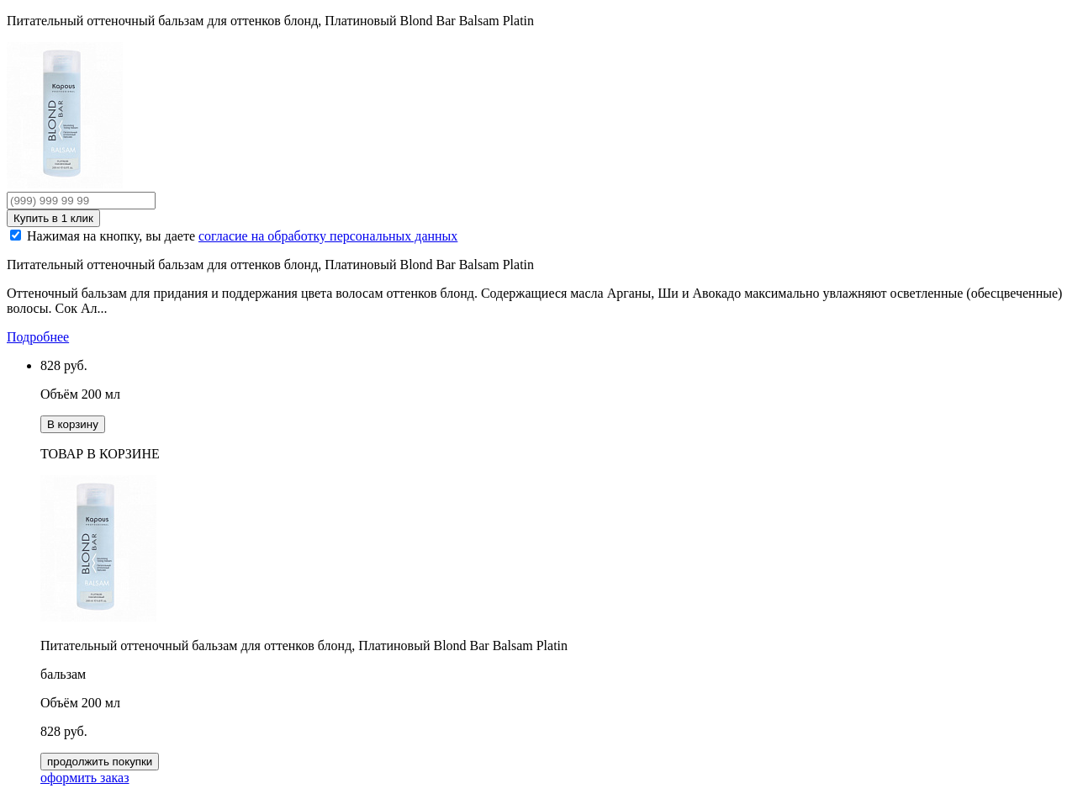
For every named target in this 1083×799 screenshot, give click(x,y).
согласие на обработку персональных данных (327, 236)
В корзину (72, 424)
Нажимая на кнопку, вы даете (242, 236)
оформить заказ (84, 777)
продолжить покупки (99, 761)
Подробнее (38, 337)
